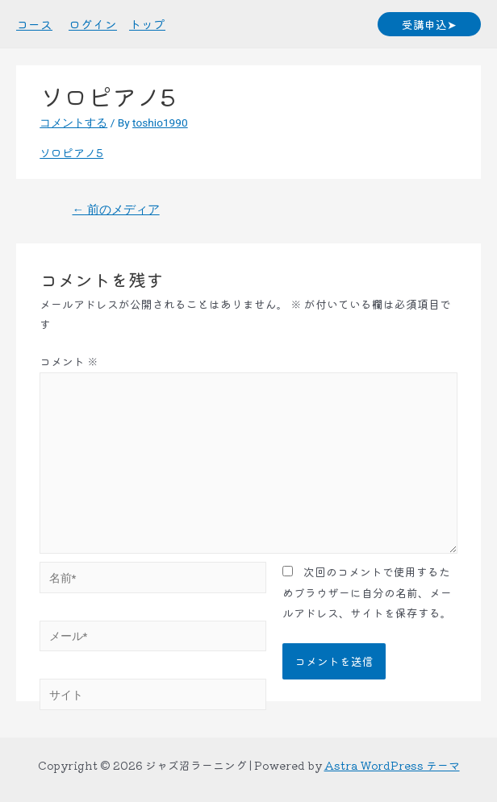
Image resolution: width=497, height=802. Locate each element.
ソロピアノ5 (71, 152)
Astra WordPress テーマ (392, 765)
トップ (147, 23)
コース (34, 23)
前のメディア (115, 209)
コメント (69, 361)
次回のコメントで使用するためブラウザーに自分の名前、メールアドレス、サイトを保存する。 (367, 592)
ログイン (93, 23)
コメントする (73, 122)
